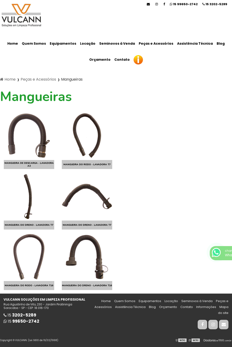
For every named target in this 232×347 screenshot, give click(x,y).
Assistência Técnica (195, 43)
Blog (221, 43)
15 (214, 4)
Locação (87, 43)
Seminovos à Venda (117, 43)
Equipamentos (63, 43)
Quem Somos (34, 43)
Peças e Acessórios (156, 43)
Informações (206, 307)
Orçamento (100, 59)
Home (12, 43)
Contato (122, 59)
